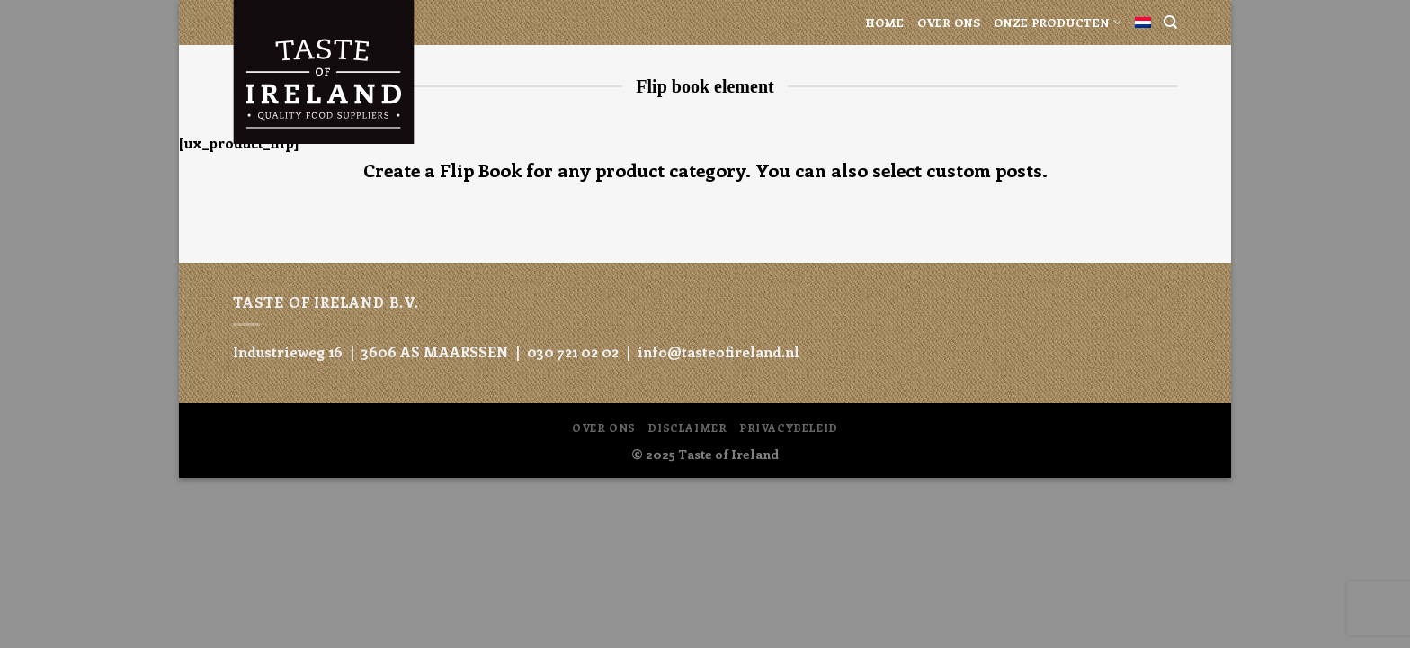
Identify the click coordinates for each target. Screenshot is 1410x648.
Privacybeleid (788, 427)
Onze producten (1058, 22)
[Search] (1170, 22)
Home (885, 22)
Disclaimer (687, 427)
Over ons (949, 22)
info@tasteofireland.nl (718, 351)
